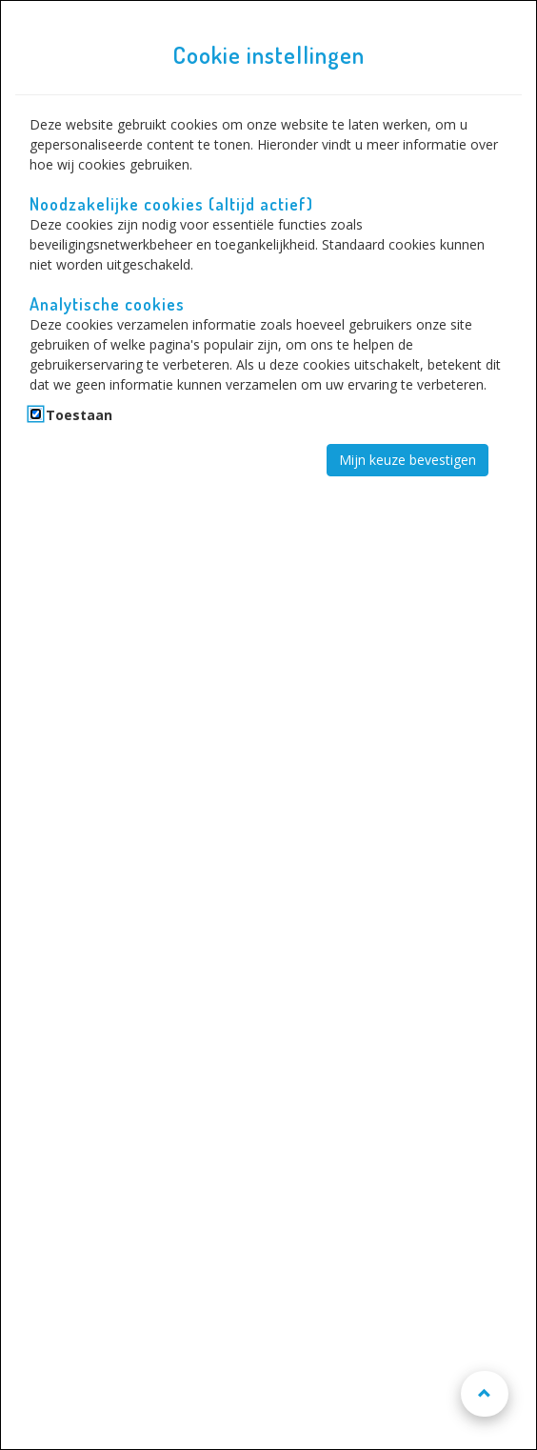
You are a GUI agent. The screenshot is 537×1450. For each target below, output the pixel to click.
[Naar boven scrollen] (484, 1394)
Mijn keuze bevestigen (407, 460)
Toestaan (79, 415)
